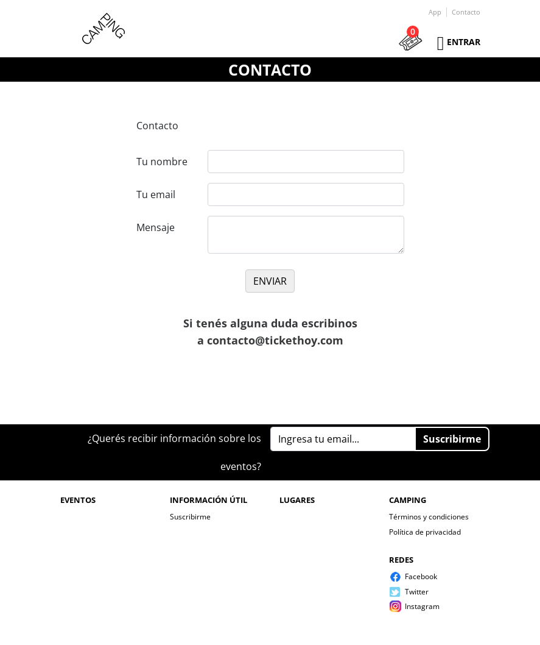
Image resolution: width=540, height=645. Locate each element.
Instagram (422, 606)
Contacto (466, 11)
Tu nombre (162, 161)
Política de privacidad (425, 532)
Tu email (155, 194)
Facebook (421, 576)
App (435, 11)
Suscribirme (190, 516)
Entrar (463, 42)
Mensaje (155, 227)
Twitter (417, 591)
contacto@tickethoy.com (275, 340)
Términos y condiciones (429, 516)
